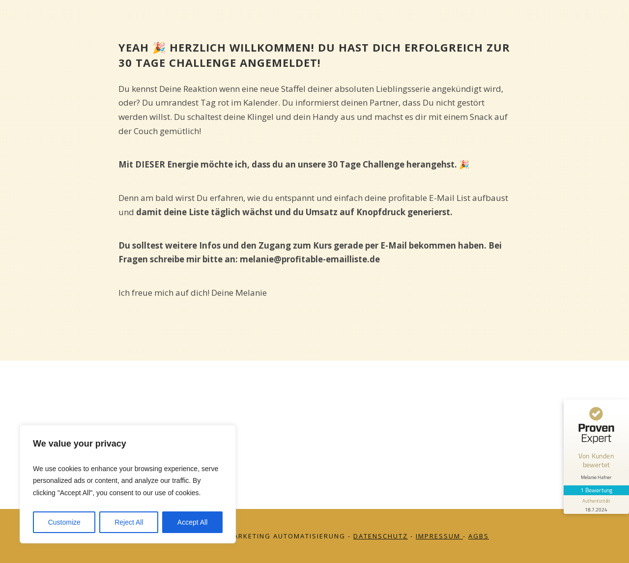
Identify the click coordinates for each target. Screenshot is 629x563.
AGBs (478, 536)
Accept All (192, 522)
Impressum (439, 536)
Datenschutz (380, 536)
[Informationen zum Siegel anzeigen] (595, 496)
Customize (64, 522)
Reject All (128, 522)
